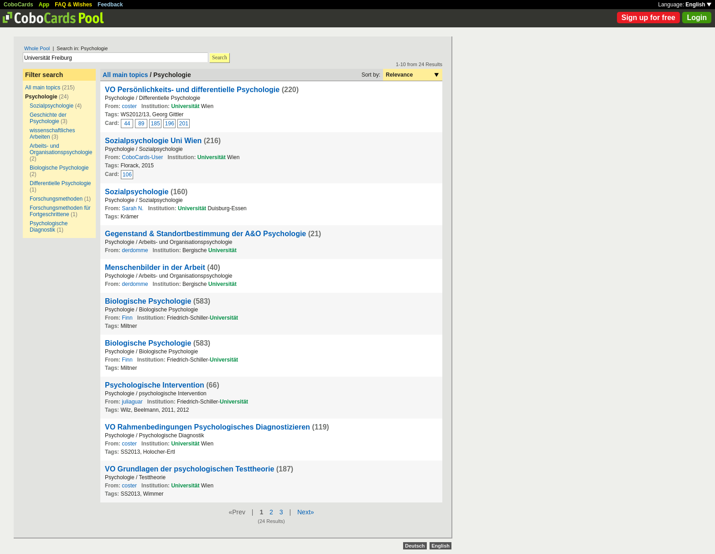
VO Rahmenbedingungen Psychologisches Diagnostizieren (207, 427)
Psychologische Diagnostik (48, 226)
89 (141, 123)
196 (169, 123)
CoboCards (18, 4)
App (44, 4)
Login (697, 17)
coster (129, 106)
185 (155, 123)
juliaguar (132, 402)
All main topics (42, 87)
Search (219, 57)
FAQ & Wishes (73, 4)
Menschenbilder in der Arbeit (155, 267)
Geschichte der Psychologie (48, 118)
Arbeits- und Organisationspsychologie (61, 149)
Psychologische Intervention (154, 385)
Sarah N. (132, 208)
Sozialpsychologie (51, 106)
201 (183, 123)
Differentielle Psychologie (60, 183)
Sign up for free (648, 17)
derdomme (135, 250)
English (698, 4)
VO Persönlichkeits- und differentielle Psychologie (192, 89)
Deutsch (415, 546)
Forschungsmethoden (56, 199)
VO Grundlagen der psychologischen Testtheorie (189, 469)
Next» (305, 512)
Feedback (110, 4)
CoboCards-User (142, 157)
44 (127, 123)
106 (127, 174)
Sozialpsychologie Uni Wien (153, 141)
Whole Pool (37, 48)
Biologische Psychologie (59, 168)
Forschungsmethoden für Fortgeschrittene (60, 211)
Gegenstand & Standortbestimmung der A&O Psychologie (205, 234)
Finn (127, 318)
